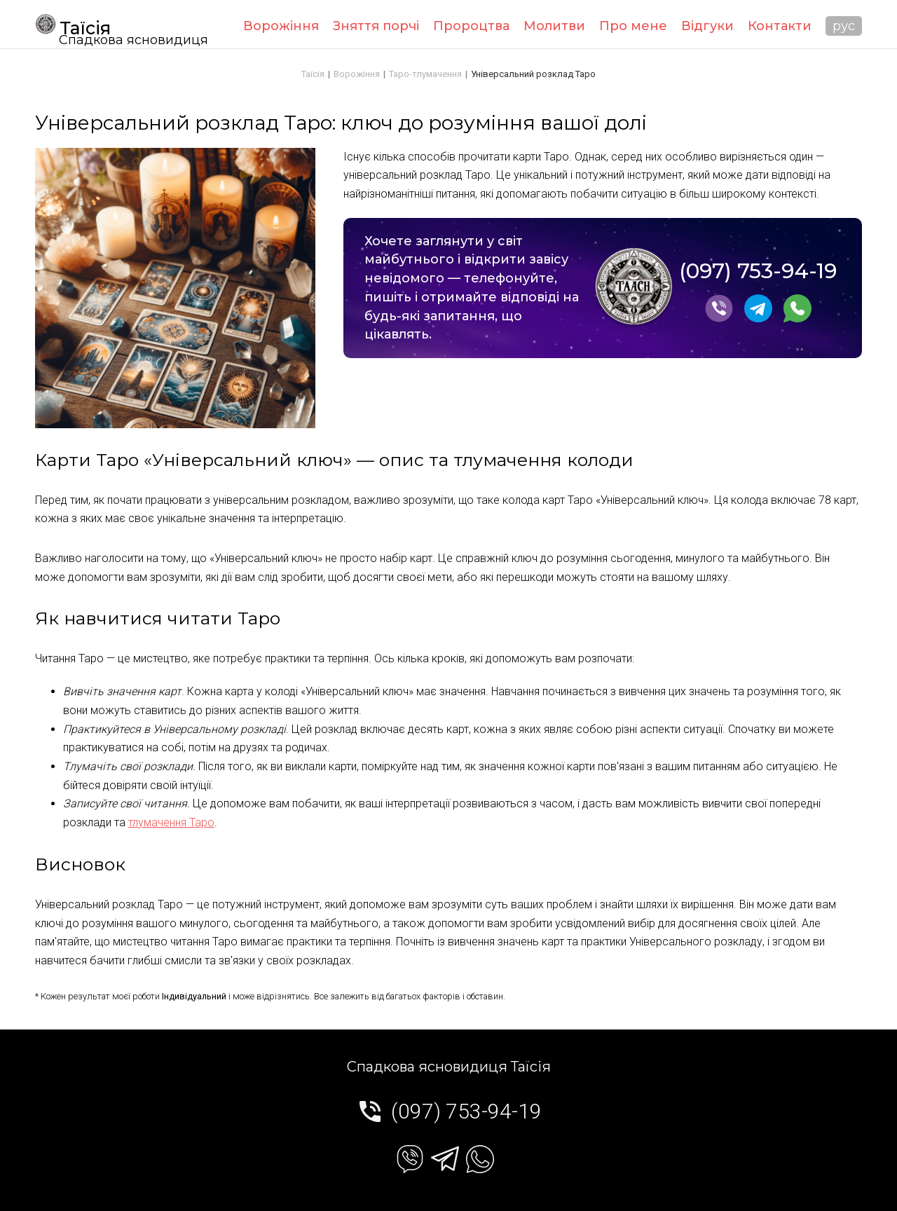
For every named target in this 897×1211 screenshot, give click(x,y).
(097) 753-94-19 (758, 271)
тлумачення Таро (171, 822)
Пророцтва (471, 26)
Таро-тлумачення (425, 74)
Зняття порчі (376, 26)
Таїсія (73, 26)
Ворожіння (281, 26)
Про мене (633, 26)
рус (844, 26)
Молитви (554, 26)
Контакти (780, 26)
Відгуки (707, 26)
